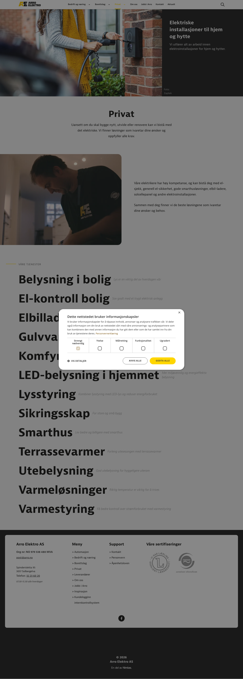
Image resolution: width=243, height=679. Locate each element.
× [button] (179, 313)
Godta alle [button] (163, 360)
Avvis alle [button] (134, 360)
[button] (76, 361)
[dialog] (121, 339)
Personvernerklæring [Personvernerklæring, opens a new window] (107, 333)
